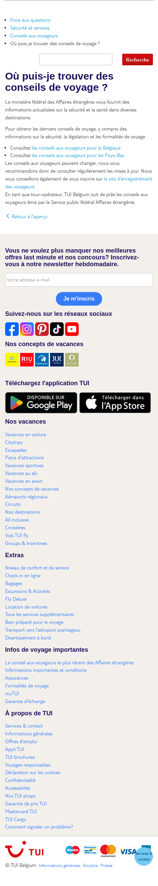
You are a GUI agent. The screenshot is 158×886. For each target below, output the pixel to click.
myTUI (12, 693)
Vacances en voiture (25, 434)
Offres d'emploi (21, 741)
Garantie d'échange (25, 701)
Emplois (90, 865)
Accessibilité (17, 788)
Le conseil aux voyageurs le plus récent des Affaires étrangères (69, 662)
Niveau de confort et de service (37, 567)
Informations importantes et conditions (45, 670)
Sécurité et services (29, 27)
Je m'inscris (79, 299)
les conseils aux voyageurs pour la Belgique (76, 147)
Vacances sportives (24, 465)
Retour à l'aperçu (26, 216)
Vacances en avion (24, 481)
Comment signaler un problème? (39, 826)
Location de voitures (26, 606)
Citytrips (13, 442)
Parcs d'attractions (24, 457)
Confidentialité (20, 780)
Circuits (12, 504)
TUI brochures (20, 757)
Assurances (16, 678)
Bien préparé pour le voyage (34, 622)
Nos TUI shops (20, 796)
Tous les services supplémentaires (39, 614)
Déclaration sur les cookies (32, 772)
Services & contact (24, 725)
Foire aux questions (30, 20)
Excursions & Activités (27, 591)
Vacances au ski (21, 473)
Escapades (16, 450)
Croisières (15, 527)
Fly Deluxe (16, 599)
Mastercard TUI (21, 811)
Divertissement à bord (28, 637)
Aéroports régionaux (26, 496)
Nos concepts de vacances (32, 488)
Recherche (137, 59)
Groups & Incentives (26, 543)
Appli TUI (14, 749)
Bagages (13, 583)
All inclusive (17, 519)
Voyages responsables (27, 765)
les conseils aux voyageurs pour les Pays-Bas (78, 155)
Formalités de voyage (27, 685)
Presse (106, 865)
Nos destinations (22, 512)
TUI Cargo (15, 819)
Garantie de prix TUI (26, 803)
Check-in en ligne (23, 575)
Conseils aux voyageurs (34, 35)
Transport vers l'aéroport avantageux (42, 630)
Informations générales (28, 733)
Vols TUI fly (17, 535)
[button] (144, 856)
